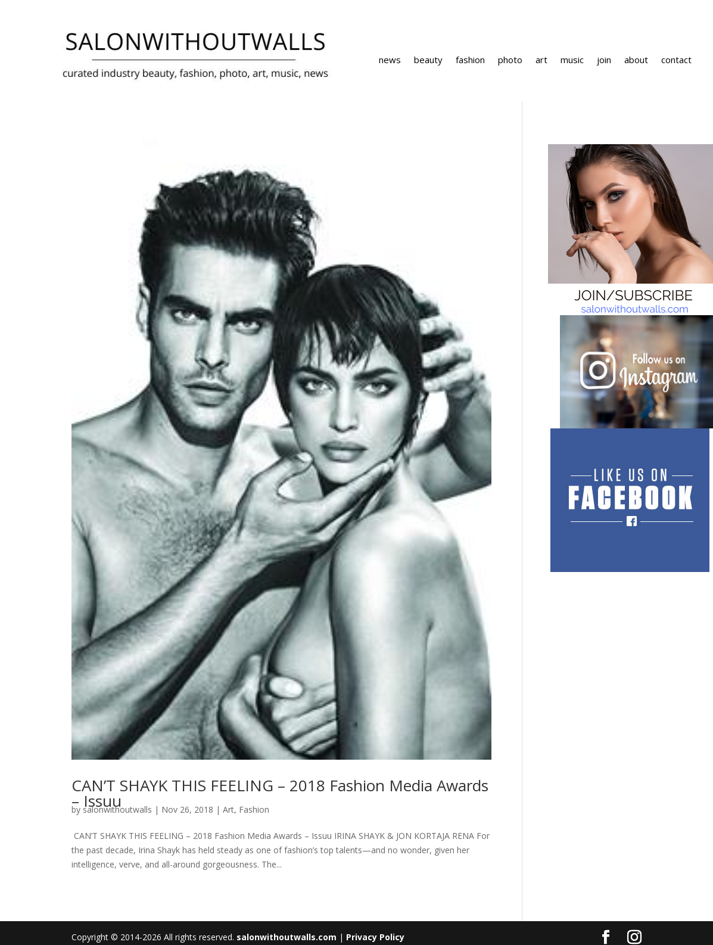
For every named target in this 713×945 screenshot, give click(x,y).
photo (510, 60)
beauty (428, 60)
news (390, 60)
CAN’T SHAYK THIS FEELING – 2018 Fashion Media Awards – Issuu (279, 793)
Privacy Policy (375, 937)
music (572, 60)
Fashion (254, 809)
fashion (470, 60)
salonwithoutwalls (117, 809)
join (604, 60)
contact (676, 60)
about (636, 60)
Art (228, 809)
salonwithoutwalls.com (286, 937)
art (541, 60)
